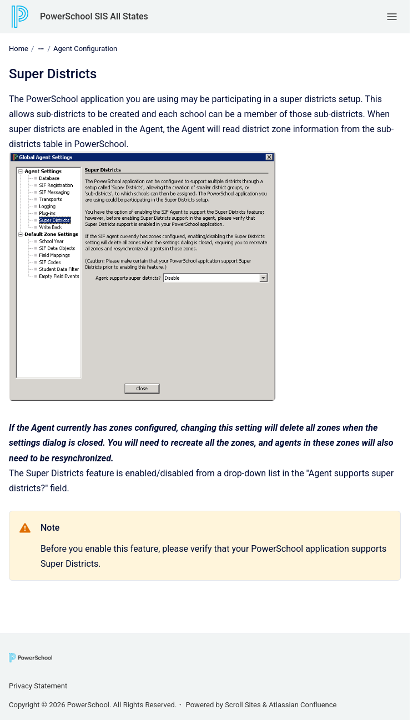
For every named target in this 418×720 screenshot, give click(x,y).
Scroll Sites (243, 705)
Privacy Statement (38, 686)
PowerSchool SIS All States (94, 16)
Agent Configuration (85, 48)
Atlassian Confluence (302, 705)
